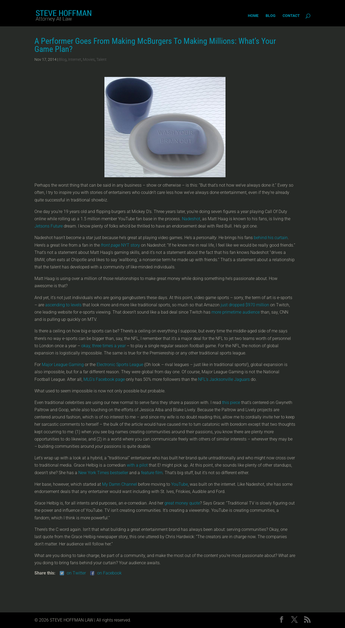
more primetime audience (236, 312)
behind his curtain (271, 237)
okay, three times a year (103, 345)
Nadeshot (191, 218)
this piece (231, 402)
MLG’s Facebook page (104, 379)
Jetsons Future (48, 226)
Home (253, 16)
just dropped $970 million (245, 304)
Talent (101, 59)
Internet (74, 59)
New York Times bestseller (103, 472)
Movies (89, 59)
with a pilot (137, 465)
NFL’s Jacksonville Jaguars (224, 379)
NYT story (120, 245)
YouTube (179, 484)
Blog (271, 16)
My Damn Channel (119, 484)
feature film (152, 472)
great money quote (182, 503)
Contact (291, 16)
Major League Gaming (63, 364)
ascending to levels (63, 304)
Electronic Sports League (120, 364)
